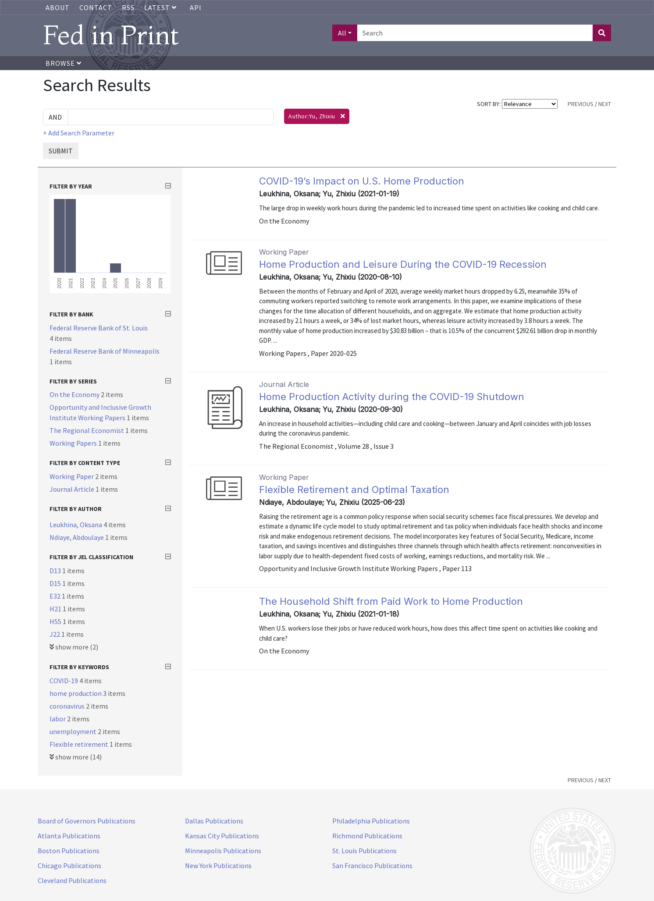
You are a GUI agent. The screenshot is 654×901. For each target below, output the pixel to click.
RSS (128, 7)
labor (58, 718)
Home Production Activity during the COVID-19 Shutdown (391, 396)
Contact (95, 7)
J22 (55, 634)
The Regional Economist (87, 430)
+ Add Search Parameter (78, 132)
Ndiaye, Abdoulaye (77, 537)
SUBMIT (61, 150)
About (58, 7)
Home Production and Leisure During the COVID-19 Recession (403, 264)
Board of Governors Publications (86, 820)
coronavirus (68, 706)
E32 (56, 596)
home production (76, 693)
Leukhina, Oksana (76, 524)
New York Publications (218, 865)
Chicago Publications (69, 865)
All (342, 32)
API (196, 7)
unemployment (74, 731)
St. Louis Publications (364, 850)
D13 (56, 570)
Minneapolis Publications (223, 850)
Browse (64, 63)
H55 (56, 621)
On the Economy (75, 394)
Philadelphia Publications (371, 820)
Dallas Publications (214, 820)
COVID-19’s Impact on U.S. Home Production (361, 181)
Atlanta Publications (69, 835)
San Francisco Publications (372, 865)
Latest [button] (161, 7)
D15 (56, 583)
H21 (56, 608)
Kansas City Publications (222, 835)
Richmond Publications (367, 835)
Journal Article (73, 489)
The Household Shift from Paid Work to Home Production (391, 601)
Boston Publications (69, 850)
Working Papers (74, 443)
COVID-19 (64, 680)
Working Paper (72, 476)
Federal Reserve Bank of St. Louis (99, 327)
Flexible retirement (80, 744)
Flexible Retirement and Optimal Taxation (354, 489)
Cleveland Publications (72, 880)
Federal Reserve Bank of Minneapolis (105, 351)
